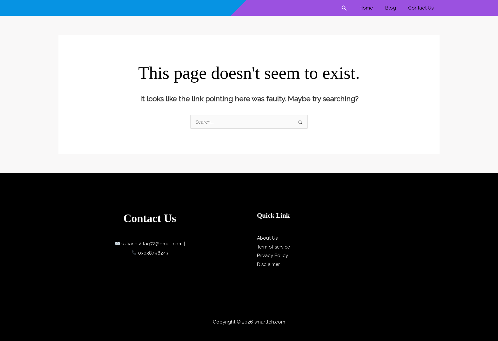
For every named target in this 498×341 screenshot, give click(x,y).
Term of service (274, 247)
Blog (394, 8)
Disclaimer (268, 264)
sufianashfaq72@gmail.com (149, 244)
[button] (352, 8)
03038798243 (150, 253)
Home (373, 8)
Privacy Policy (272, 255)
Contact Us (422, 8)
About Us (267, 238)
